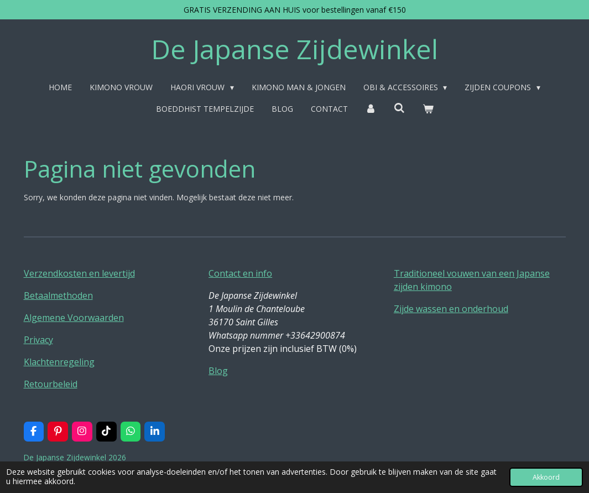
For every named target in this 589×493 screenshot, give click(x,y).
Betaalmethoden (58, 295)
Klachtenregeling (59, 362)
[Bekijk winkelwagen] (428, 109)
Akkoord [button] (546, 477)
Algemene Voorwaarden (74, 318)
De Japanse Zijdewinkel (294, 49)
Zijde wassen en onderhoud (451, 309)
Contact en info (240, 273)
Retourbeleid (50, 384)
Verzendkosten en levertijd (79, 273)
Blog (218, 371)
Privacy (38, 340)
